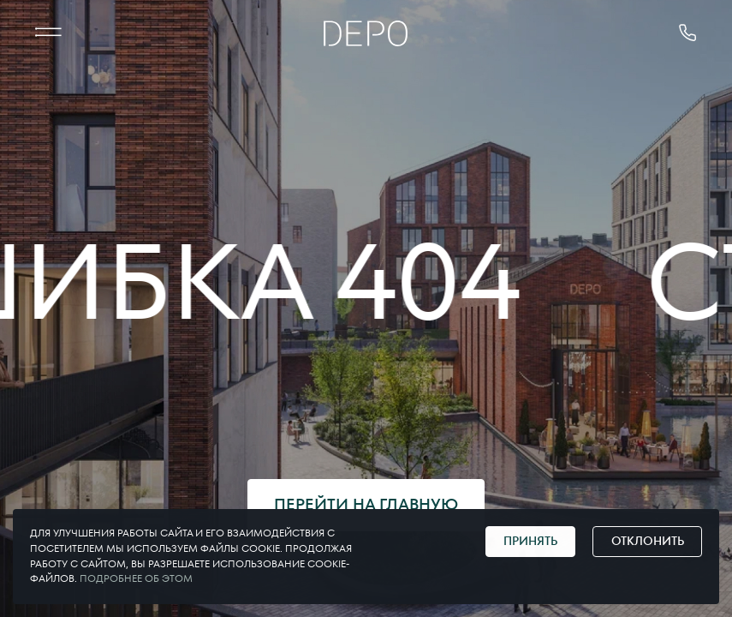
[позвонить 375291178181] (688, 33)
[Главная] (366, 33)
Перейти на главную (366, 504)
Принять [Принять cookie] (530, 541)
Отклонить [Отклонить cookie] (647, 541)
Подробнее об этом (136, 578)
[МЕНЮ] (48, 33)
